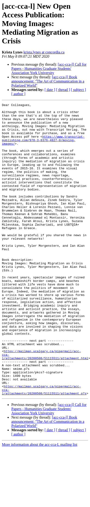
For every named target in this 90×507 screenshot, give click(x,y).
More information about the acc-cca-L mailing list (39, 503)
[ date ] (50, 90)
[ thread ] (63, 90)
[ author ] (18, 94)
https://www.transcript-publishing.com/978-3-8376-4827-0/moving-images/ (43, 147)
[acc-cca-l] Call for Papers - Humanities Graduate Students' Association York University (48, 68)
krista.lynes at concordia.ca (44, 52)
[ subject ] (78, 90)
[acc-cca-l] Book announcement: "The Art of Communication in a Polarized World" (47, 81)
